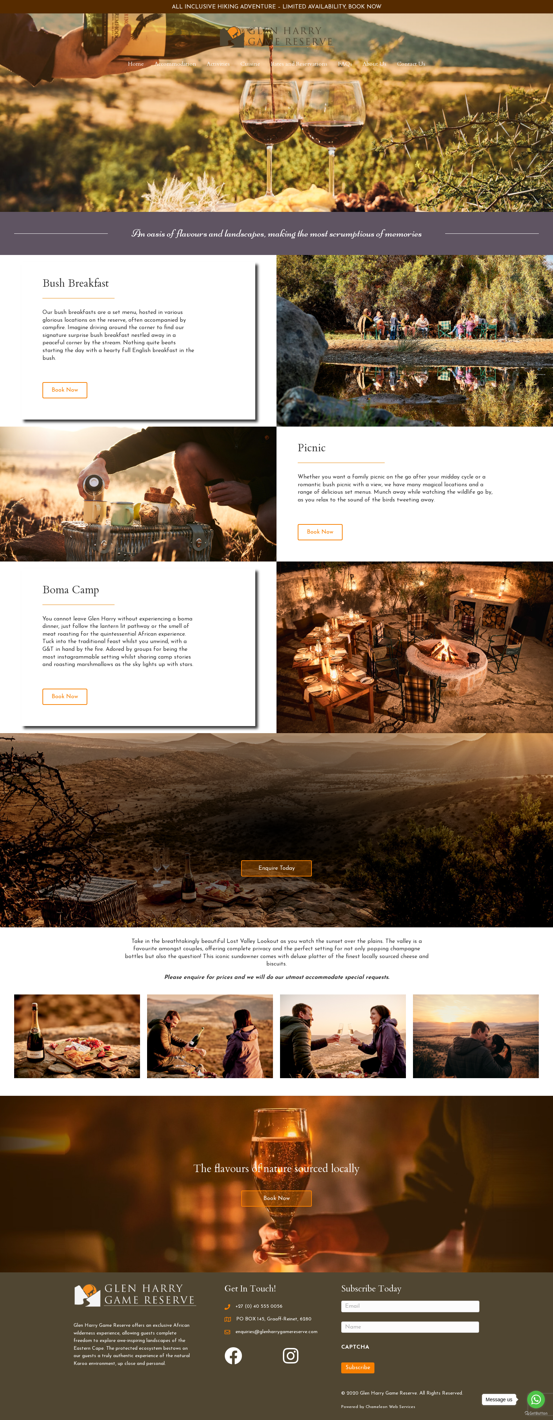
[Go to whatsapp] (536, 1399)
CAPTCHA (355, 1347)
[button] (64, 390)
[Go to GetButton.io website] (536, 1413)
